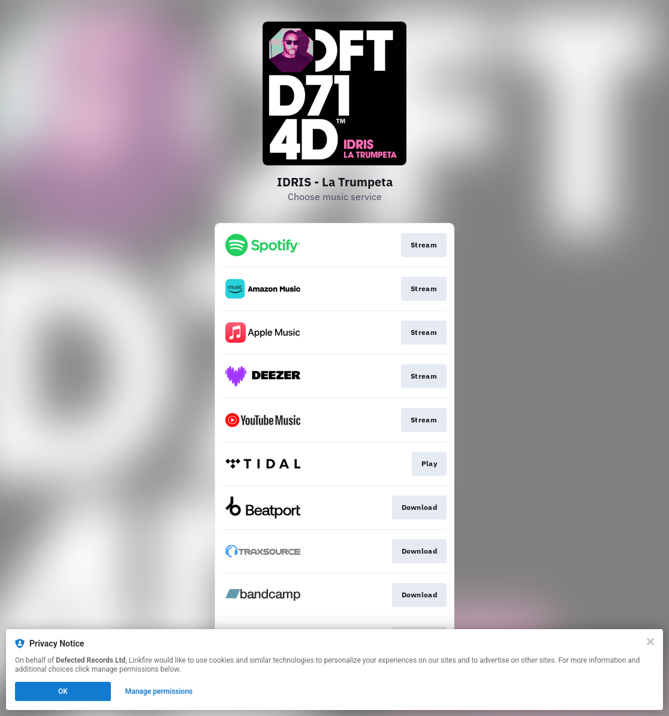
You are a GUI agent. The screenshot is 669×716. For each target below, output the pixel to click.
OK (63, 691)
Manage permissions (159, 691)
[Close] (650, 641)
